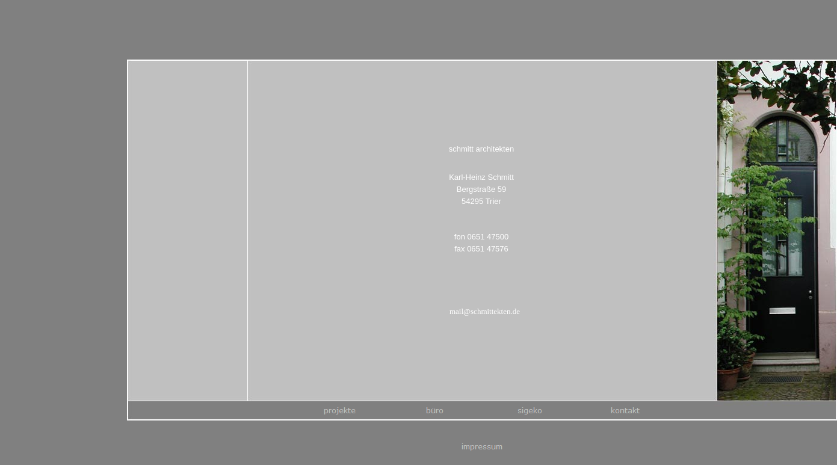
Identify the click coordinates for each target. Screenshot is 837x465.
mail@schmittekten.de (484, 312)
